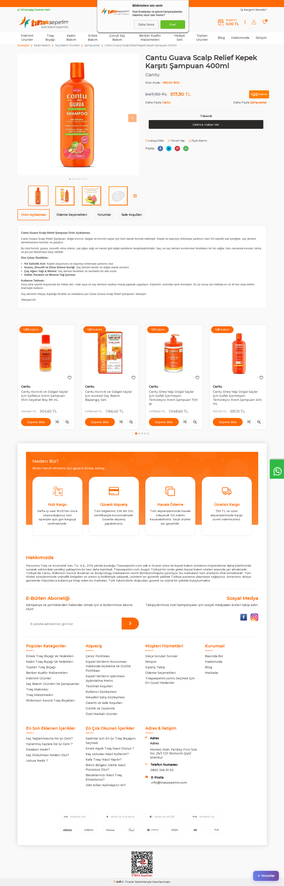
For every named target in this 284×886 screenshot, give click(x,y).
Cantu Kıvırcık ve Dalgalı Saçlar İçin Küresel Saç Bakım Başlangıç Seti (108, 396)
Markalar (211, 673)
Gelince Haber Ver (206, 124)
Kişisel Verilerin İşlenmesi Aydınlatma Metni (105, 678)
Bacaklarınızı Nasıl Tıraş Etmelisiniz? (104, 777)
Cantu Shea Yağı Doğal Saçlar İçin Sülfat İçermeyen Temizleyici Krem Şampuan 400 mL (237, 398)
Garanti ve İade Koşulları (104, 703)
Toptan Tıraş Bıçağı (41, 667)
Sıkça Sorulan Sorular (161, 656)
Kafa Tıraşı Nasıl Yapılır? (104, 759)
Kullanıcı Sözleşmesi (101, 692)
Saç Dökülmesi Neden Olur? (47, 755)
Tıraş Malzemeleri (39, 695)
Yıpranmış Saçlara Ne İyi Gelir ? (49, 744)
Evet (173, 24)
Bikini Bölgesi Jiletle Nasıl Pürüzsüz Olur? (105, 767)
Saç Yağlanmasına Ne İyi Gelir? (49, 738)
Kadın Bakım (71, 38)
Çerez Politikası (98, 656)
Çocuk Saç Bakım (117, 38)
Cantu (152, 74)
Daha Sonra (146, 24)
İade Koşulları (131, 215)
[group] (78, 114)
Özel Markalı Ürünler (101, 714)
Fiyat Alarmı (198, 140)
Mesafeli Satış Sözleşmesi (105, 697)
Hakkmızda (213, 662)
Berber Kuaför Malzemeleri (150, 38)
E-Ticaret (128, 881)
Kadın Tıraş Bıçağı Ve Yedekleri (49, 662)
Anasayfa (23, 45)
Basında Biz (214, 656)
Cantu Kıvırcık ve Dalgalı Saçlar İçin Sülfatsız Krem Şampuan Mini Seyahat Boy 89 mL (44, 396)
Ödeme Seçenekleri (71, 215)
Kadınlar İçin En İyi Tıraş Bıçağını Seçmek (111, 741)
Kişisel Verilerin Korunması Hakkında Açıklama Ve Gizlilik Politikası (108, 666)
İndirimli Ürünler (27, 38)
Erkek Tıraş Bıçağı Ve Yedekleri (50, 656)
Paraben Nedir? (38, 749)
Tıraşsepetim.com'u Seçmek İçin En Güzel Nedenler (170, 680)
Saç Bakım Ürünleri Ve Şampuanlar (52, 684)
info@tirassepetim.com (169, 782)
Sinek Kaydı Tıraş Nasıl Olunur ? (110, 748)
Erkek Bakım (93, 38)
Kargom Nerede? (254, 9)
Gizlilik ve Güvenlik (100, 708)
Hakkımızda (240, 38)
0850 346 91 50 (162, 770)
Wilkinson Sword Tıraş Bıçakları (50, 700)
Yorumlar (104, 215)
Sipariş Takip (155, 667)
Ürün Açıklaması (33, 215)
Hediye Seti (179, 38)
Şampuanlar (92, 45)
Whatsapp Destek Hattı (33, 9)
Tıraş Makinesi (37, 689)
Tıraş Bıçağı (50, 38)
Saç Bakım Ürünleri (67, 45)
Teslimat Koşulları (99, 686)
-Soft (117, 881)
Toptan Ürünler (202, 38)
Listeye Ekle (154, 140)
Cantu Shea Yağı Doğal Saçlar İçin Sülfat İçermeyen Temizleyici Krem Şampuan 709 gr (173, 398)
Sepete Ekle (36, 422)
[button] (70, 179)
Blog (221, 38)
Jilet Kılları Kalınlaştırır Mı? (106, 785)
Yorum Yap (176, 140)
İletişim (261, 38)
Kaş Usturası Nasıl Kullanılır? (107, 754)
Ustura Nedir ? (37, 761)
